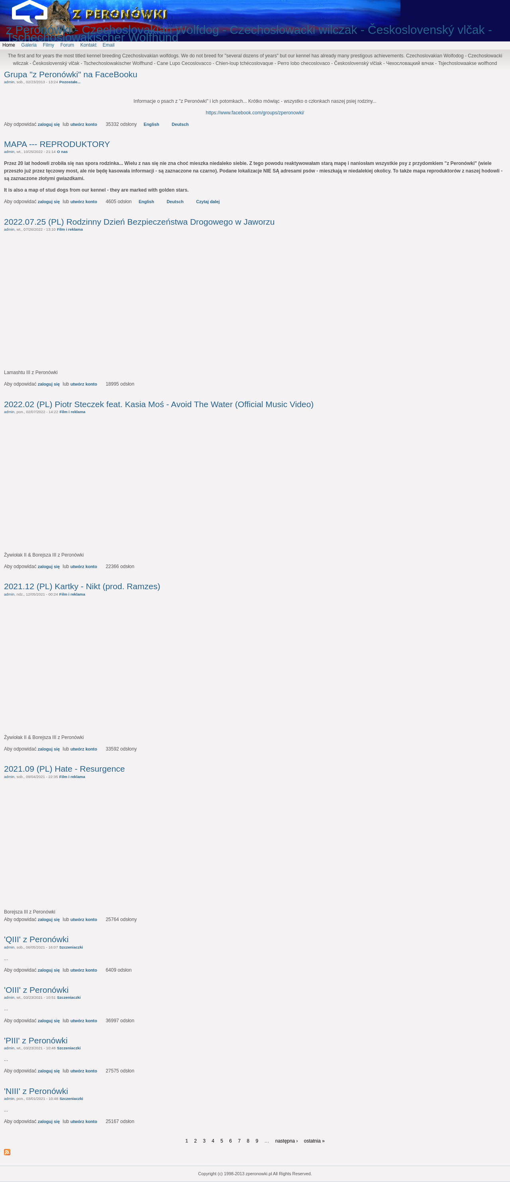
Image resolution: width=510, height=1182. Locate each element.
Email (108, 45)
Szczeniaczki (71, 947)
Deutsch (180, 124)
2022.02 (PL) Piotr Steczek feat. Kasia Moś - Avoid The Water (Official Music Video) (159, 404)
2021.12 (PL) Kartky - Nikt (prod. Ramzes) (82, 586)
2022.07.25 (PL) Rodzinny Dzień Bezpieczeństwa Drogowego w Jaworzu (139, 221)
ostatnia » (314, 1141)
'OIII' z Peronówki (36, 989)
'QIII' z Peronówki (36, 939)
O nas (62, 151)
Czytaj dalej (208, 201)
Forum (67, 45)
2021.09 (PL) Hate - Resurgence (64, 768)
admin (9, 82)
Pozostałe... (69, 82)
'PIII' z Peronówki (36, 1040)
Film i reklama (70, 229)
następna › (286, 1141)
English (151, 124)
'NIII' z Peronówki (36, 1091)
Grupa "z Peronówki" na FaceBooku (70, 74)
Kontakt (88, 45)
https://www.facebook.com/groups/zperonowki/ (255, 113)
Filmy (48, 45)
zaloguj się (49, 124)
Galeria (29, 45)
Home (8, 45)
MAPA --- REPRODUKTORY (57, 144)
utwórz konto (84, 124)
